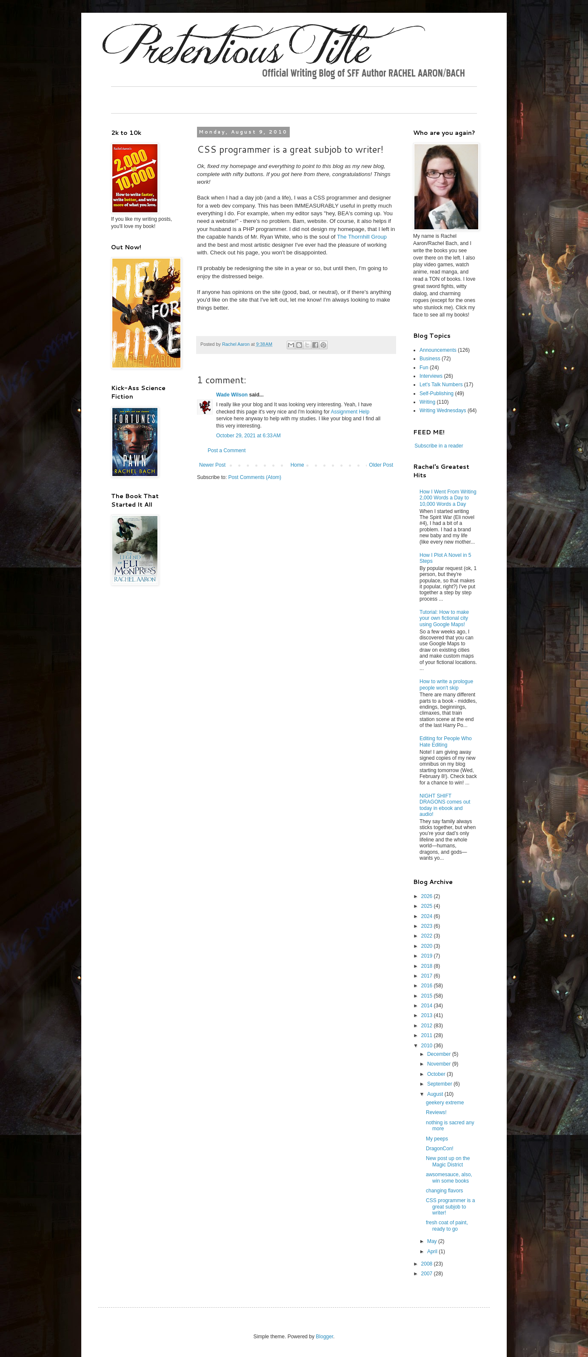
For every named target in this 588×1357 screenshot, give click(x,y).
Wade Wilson (232, 395)
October (437, 1074)
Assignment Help (350, 412)
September (440, 1084)
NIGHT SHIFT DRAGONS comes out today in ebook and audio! (445, 805)
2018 (427, 966)
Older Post (381, 465)
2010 (427, 1046)
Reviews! (436, 1112)
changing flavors (444, 1191)
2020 (427, 946)
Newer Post (212, 465)
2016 (427, 986)
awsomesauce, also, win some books (449, 1177)
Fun (424, 368)
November (439, 1064)
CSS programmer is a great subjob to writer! (450, 1206)
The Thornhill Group (362, 237)
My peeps (437, 1139)
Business (430, 359)
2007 (427, 1274)
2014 (427, 1006)
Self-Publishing (437, 393)
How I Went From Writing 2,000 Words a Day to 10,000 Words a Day (448, 498)
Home (297, 465)
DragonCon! (440, 1149)
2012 (427, 1026)
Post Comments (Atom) (254, 477)
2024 (427, 916)
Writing (427, 402)
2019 (427, 956)
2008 (427, 1264)
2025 (427, 906)
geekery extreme (445, 1103)
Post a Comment (226, 450)
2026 (427, 896)
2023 (427, 926)
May (432, 1241)
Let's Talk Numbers (441, 385)
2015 (427, 996)
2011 (427, 1035)
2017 (427, 976)
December (439, 1054)
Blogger (324, 1337)
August (436, 1094)
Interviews (431, 376)
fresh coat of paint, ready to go (447, 1226)
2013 (427, 1015)
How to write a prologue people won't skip (446, 684)
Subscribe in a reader (438, 446)
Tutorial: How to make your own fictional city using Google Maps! (444, 618)
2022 (427, 936)
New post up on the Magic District (448, 1161)
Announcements (438, 350)
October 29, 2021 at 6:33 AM (248, 436)
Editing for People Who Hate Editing (446, 741)
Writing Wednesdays (443, 410)
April (433, 1251)
